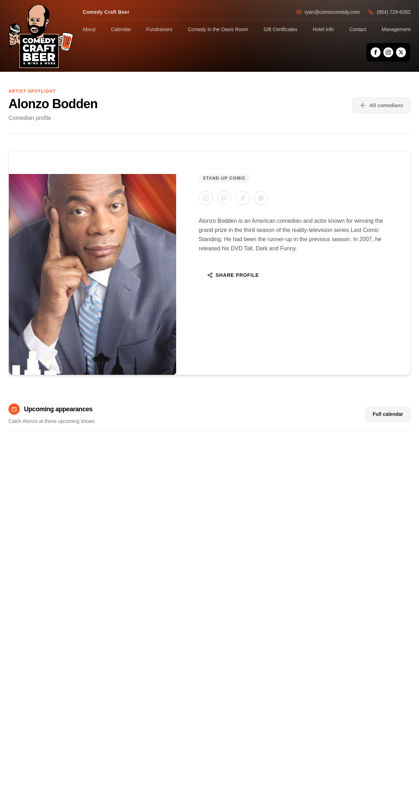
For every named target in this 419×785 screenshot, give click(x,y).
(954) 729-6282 (389, 12)
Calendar (121, 29)
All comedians (381, 105)
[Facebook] (376, 52)
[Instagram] (388, 52)
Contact (357, 29)
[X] (401, 52)
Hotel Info (323, 29)
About (89, 29)
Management (396, 29)
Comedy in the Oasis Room (218, 29)
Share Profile (233, 275)
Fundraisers (159, 29)
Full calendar (388, 414)
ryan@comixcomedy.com (328, 12)
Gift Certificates (281, 29)
